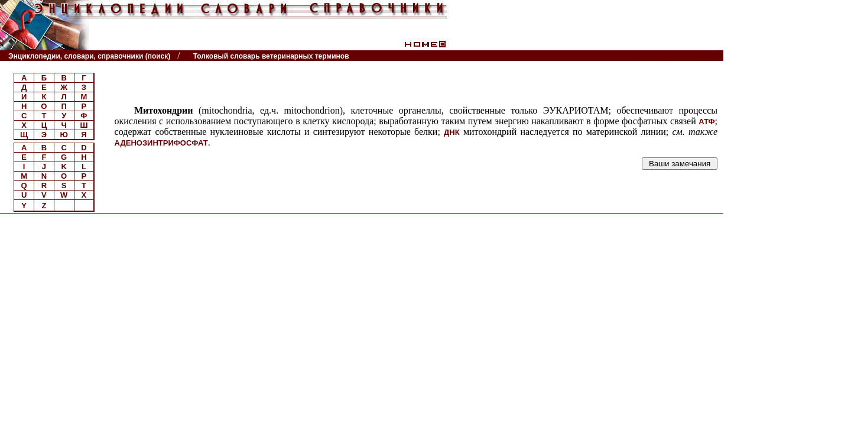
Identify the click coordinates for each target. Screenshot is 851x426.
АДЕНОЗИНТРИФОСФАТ (161, 142)
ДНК (452, 132)
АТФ (706, 121)
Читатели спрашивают (678, 55)
